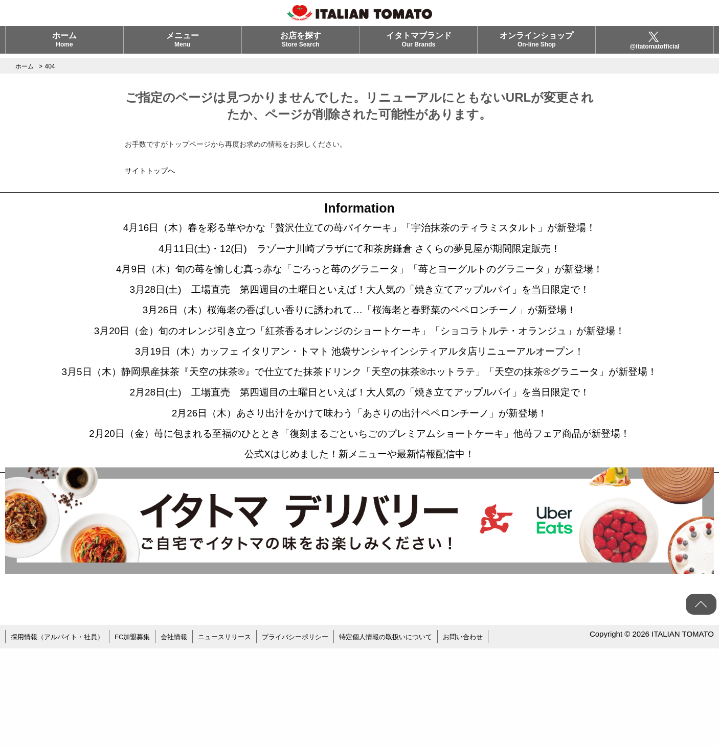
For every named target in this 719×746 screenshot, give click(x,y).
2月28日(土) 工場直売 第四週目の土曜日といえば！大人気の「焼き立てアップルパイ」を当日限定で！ (359, 455)
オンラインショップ (536, 44)
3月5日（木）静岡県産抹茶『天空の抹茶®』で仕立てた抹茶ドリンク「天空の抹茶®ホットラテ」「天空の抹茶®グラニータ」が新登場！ (359, 419)
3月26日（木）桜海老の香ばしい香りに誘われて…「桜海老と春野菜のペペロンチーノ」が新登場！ (360, 332)
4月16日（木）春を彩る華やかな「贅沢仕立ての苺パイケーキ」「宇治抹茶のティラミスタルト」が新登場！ (359, 230)
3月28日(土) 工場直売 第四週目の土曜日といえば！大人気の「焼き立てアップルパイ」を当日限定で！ (359, 307)
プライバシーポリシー (314, 736)
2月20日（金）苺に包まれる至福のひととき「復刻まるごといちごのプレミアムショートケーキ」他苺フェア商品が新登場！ (360, 516)
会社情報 (185, 736)
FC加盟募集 (141, 736)
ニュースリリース (238, 736)
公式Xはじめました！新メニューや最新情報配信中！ (359, 552)
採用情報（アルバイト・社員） (61, 736)
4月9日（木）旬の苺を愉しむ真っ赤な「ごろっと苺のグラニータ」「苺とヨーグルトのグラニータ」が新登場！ (360, 281)
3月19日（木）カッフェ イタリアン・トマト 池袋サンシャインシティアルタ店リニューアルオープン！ (359, 384)
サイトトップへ (150, 171)
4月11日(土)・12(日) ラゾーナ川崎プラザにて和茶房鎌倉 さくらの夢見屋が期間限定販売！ (359, 256)
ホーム (64, 44)
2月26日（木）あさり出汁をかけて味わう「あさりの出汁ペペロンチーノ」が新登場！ (359, 481)
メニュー (182, 44)
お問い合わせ (492, 736)
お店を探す (300, 44)
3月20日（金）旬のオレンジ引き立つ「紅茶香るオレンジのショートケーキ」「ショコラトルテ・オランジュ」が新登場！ (359, 358)
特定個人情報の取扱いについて (411, 736)
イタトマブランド (419, 44)
